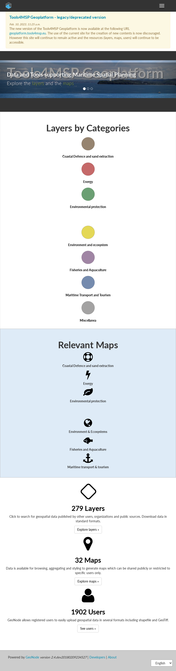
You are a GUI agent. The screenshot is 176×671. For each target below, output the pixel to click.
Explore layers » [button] (88, 529)
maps (68, 83)
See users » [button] (88, 628)
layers (38, 83)
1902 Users (88, 612)
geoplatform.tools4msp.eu (27, 33)
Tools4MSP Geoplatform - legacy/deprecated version (57, 17)
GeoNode (18, 6)
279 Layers (88, 508)
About (112, 657)
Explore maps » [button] (88, 581)
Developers (97, 657)
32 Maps (88, 560)
